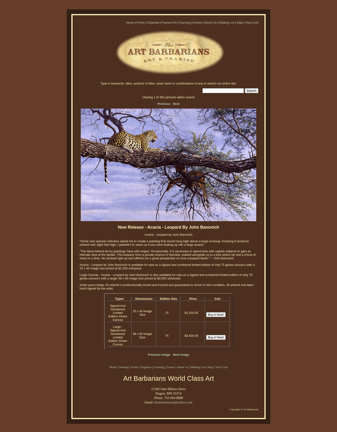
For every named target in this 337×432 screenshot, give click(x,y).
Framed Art (168, 22)
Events (197, 22)
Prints (140, 22)
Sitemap (124, 367)
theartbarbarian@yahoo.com (173, 402)
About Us (210, 22)
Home (130, 22)
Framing (184, 22)
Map (240, 22)
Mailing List (226, 22)
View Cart (251, 22)
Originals (153, 22)
